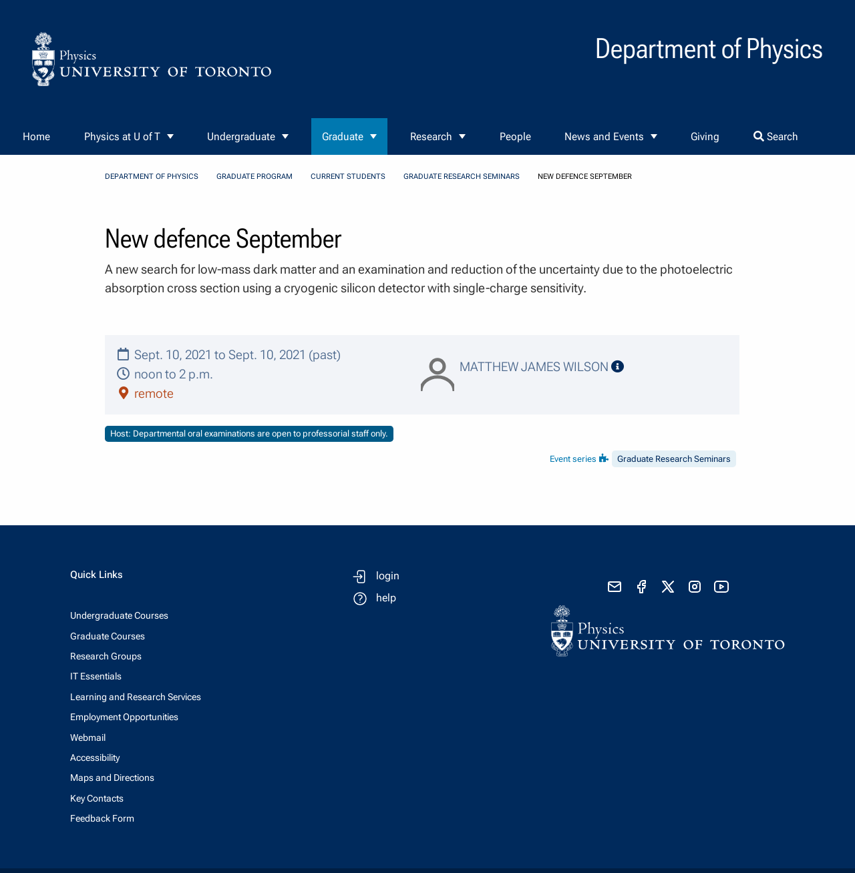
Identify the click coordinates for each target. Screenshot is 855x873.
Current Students (348, 176)
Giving (705, 136)
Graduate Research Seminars (461, 176)
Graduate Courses (107, 636)
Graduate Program (254, 176)
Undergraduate (241, 136)
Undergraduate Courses (119, 615)
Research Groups (106, 656)
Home (36, 136)
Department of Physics (151, 176)
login (387, 575)
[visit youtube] (721, 587)
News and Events (604, 136)
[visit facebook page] (641, 587)
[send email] (615, 587)
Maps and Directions (112, 777)
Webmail (88, 737)
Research (431, 136)
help (386, 597)
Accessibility (95, 757)
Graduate (342, 136)
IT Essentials (96, 676)
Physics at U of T (122, 136)
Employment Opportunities (124, 716)
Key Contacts (97, 798)
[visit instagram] (695, 587)
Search (775, 136)
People (515, 136)
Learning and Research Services (135, 696)
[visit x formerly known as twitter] (668, 587)
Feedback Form (102, 818)
